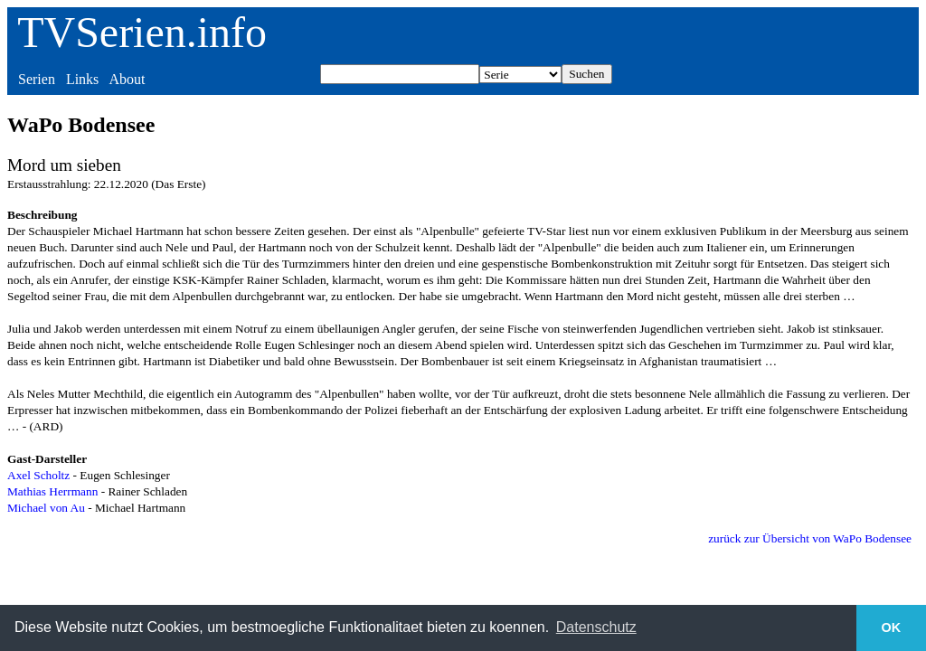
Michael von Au (46, 507)
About (127, 79)
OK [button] (892, 627)
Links (82, 79)
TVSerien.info (142, 32)
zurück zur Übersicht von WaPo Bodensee (810, 538)
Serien (36, 79)
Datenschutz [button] (596, 627)
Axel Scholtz (38, 475)
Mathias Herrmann (52, 491)
